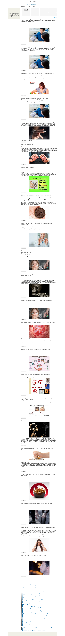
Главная (28, 4)
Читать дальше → (24, 70)
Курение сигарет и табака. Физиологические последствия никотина (36, 349)
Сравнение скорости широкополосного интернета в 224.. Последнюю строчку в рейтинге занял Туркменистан (39, 607)
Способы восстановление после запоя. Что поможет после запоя (32, 629)
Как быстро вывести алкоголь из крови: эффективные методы (31, 587)
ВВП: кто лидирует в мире (26, 597)
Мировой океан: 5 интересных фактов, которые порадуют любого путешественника (35, 611)
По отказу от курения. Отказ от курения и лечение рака (30, 624)
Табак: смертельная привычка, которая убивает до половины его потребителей (34, 618)
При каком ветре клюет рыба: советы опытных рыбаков (30, 584)
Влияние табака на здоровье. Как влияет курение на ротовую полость (37, 19)
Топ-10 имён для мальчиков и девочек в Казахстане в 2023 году (32, 601)
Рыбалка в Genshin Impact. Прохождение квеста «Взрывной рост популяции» (34, 604)
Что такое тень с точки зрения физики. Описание (30, 616)
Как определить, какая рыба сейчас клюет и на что (30, 608)
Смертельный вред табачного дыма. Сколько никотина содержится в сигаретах (39, 47)
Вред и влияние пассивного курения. (29, 250)
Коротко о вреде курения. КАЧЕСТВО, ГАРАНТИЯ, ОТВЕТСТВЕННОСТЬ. (37, 448)
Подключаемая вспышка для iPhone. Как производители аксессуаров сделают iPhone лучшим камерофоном (39, 612)
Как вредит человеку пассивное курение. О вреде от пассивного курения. (37, 300)
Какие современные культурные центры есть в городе (30, 580)
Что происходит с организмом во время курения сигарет (33, 420)
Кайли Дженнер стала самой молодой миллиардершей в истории (32, 614)
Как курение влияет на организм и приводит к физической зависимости (37, 146)
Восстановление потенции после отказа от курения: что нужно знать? (36, 503)
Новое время (32, 1)
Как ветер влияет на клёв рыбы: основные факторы (30, 585)
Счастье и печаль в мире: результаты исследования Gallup (31, 617)
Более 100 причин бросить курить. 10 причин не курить (33, 555)
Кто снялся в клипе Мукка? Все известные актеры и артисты (31, 621)
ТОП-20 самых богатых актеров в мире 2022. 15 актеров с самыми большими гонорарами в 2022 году (38, 627)
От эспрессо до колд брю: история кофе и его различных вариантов (32, 620)
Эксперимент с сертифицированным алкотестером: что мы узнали (32, 592)
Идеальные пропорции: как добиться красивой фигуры (30, 609)
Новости (32, 4)
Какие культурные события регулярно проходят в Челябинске (31, 593)
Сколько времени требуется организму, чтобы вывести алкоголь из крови (14, 11)
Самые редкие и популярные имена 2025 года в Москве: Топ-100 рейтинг (33, 591)
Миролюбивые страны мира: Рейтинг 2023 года (29, 606)
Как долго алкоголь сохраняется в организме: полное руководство (32, 588)
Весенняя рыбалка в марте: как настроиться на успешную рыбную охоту (33, 583)
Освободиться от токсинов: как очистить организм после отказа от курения (34, 619)
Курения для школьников (26, 10)
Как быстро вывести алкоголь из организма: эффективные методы (32, 589)
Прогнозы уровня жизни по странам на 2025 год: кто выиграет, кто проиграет (34, 596)
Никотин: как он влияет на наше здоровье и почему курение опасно (36, 195)
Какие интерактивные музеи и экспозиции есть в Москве (31, 590)
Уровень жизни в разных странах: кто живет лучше (30, 598)
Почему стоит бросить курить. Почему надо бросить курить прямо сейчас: (37, 73)
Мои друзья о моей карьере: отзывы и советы (29, 602)
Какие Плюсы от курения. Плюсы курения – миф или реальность (35, 374)
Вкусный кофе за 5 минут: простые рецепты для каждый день (31, 595)
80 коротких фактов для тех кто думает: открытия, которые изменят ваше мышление (35, 600)
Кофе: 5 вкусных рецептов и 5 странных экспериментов (31, 594)
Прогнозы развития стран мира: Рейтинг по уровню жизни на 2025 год (33, 599)
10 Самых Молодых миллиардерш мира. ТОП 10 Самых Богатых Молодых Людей (35, 613)
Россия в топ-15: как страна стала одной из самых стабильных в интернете (34, 605)
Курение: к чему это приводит (27, 167)
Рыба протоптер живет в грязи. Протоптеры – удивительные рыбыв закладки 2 (34, 630)
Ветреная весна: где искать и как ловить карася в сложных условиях (32, 581)
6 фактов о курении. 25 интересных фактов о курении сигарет (35, 98)
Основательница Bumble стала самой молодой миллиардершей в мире (33, 603)
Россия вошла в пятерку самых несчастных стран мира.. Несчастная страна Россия (35, 615)
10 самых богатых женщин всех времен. (28, 623)
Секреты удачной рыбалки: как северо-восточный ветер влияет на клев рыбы (34, 586)
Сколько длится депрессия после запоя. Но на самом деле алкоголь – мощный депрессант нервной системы (39, 628)
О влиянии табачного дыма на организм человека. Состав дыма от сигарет (38, 122)
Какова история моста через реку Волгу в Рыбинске (30, 582)
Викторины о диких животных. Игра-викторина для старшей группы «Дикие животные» (35, 610)
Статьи (35, 4)
